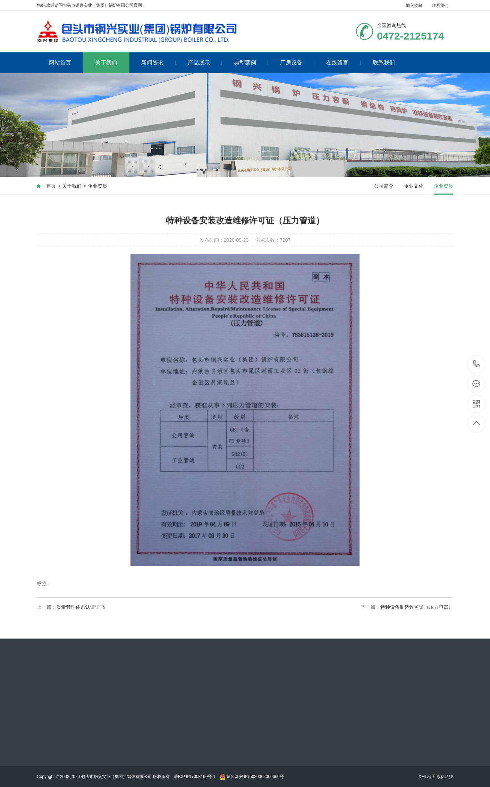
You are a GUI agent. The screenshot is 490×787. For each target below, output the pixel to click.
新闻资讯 (158, 63)
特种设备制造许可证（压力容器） (416, 607)
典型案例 (251, 63)
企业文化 (413, 186)
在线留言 (343, 63)
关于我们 (106, 63)
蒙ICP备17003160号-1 (195, 776)
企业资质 (97, 186)
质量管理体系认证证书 (80, 607)
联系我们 (440, 5)
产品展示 (205, 63)
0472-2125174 (476, 364)
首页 (51, 186)
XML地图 (427, 776)
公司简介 (384, 186)
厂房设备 (297, 63)
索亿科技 (445, 776)
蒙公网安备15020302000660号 (252, 776)
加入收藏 (414, 5)
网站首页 (66, 63)
